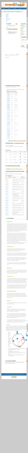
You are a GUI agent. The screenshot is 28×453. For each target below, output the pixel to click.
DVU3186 (8, 119)
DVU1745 (8, 125)
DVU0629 (8, 94)
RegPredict (10, 146)
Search (9, 8)
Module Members (8, 19)
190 (23, 198)
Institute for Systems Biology (13, 374)
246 (21, 179)
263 (23, 191)
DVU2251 (8, 112)
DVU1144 (8, 102)
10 (25, 41)
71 (21, 210)
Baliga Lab (6, 374)
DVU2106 (8, 106)
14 (25, 43)
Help (20, 8)
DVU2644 (8, 115)
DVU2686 (8, 132)
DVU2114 (8, 110)
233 (23, 184)
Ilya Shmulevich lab (12, 327)
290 (22, 43)
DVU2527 (8, 128)
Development (19, 374)
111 (22, 41)
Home (4, 8)
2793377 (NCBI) (23, 31)
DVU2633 (8, 107)
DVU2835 (8, 101)
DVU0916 (8, 96)
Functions (7, 18)
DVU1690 (8, 95)
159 (23, 182)
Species (14, 8)
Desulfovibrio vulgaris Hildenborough (12, 11)
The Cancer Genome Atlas (21, 327)
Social (7, 21)
